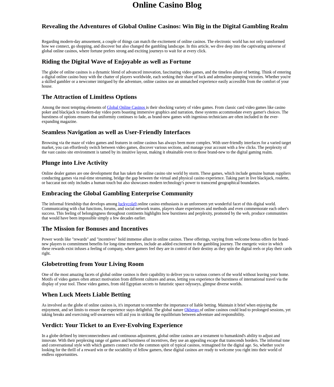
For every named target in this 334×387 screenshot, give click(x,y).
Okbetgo (192, 310)
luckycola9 (128, 204)
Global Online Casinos (126, 107)
